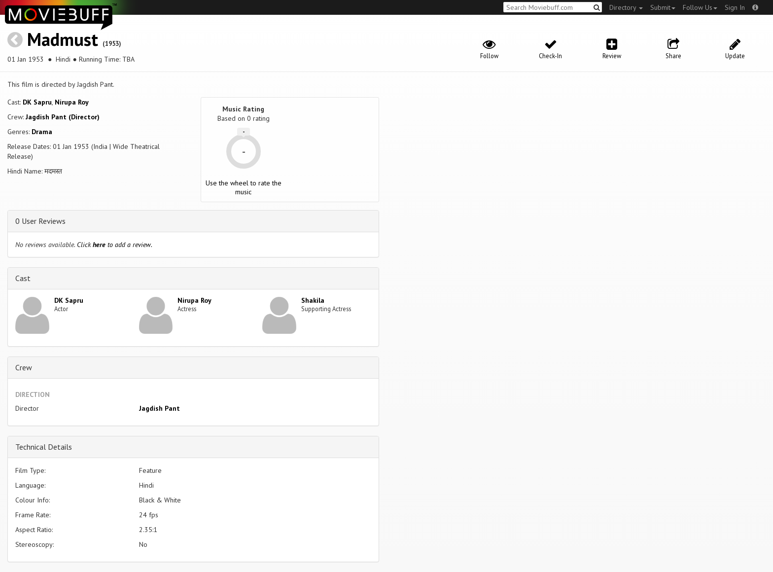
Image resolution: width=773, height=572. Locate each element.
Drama (42, 131)
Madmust (62, 39)
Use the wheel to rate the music (243, 187)
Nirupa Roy (72, 102)
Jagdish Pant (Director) (63, 116)
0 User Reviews (40, 221)
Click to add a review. (114, 244)
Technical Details (43, 447)
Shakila (312, 300)
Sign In (735, 7)
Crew (23, 367)
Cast (23, 278)
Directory (626, 7)
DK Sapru (37, 102)
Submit (662, 7)
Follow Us (700, 7)
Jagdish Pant (159, 408)
